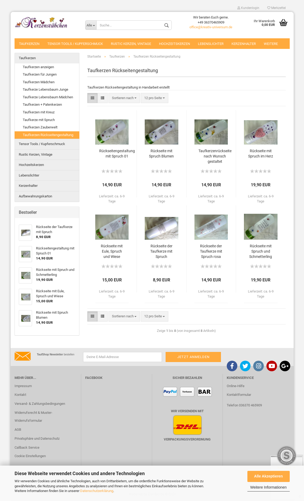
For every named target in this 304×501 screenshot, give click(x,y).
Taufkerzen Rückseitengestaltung (48, 135)
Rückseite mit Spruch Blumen (161, 153)
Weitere (271, 44)
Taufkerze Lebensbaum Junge (45, 89)
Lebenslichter (211, 44)
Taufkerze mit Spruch (39, 120)
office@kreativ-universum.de (210, 27)
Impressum (23, 386)
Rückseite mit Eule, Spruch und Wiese (112, 251)
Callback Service (27, 447)
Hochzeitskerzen (174, 44)
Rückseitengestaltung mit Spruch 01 (117, 153)
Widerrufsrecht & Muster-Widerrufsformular (33, 417)
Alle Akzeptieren (268, 476)
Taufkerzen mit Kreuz (39, 112)
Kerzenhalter (244, 44)
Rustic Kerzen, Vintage (131, 44)
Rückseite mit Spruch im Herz (260, 153)
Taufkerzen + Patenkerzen (42, 104)
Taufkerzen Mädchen (39, 82)
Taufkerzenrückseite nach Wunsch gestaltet (215, 156)
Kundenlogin (248, 8)
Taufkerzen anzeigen (38, 67)
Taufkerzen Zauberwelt (40, 127)
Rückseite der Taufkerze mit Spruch (161, 251)
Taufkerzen (29, 44)
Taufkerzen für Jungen (40, 74)
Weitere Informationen (268, 487)
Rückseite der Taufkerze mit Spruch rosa (211, 251)
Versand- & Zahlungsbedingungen (40, 404)
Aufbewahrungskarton (35, 196)
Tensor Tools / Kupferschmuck (75, 44)
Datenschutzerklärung (96, 491)
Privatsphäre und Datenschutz (37, 438)
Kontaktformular (239, 395)
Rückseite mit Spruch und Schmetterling (260, 251)
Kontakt (20, 395)
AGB (18, 430)
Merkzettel (276, 8)
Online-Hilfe (235, 386)
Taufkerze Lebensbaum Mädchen (48, 97)
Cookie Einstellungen (30, 456)
